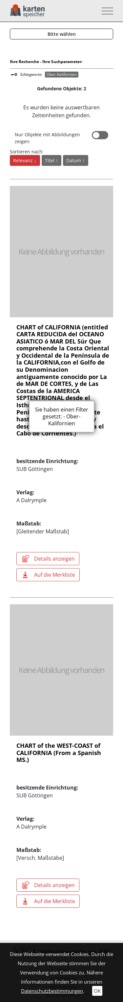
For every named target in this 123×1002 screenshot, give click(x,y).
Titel (50, 160)
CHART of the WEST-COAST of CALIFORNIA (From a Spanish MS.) (58, 753)
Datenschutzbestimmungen (52, 991)
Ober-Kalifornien (62, 74)
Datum (74, 160)
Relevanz (23, 160)
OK (97, 991)
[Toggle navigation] (105, 11)
